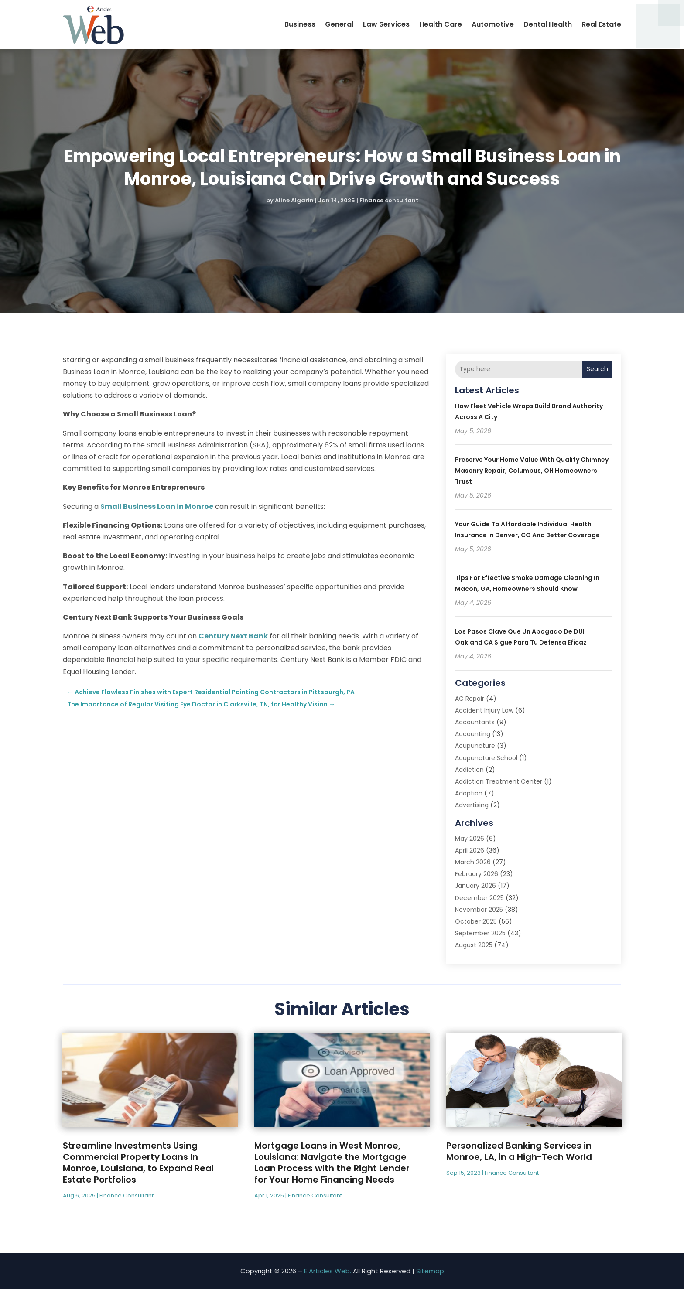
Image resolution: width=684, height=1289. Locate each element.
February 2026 (476, 874)
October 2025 (476, 921)
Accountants (475, 722)
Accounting (472, 734)
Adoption (468, 793)
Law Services (386, 24)
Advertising (472, 805)
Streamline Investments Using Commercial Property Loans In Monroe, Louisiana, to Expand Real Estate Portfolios (138, 1162)
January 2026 (475, 885)
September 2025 (480, 933)
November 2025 (479, 909)
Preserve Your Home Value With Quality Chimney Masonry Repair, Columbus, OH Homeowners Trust (532, 470)
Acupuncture (475, 745)
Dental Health (547, 24)
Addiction (469, 769)
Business (299, 24)
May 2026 (469, 838)
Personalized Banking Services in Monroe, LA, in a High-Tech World (519, 1151)
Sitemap (430, 1270)
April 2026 (469, 850)
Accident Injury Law (484, 710)
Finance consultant (388, 200)
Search (597, 369)
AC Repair (469, 698)
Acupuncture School (486, 758)
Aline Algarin (294, 200)
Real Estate (601, 24)
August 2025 (473, 945)
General (339, 24)
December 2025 (479, 897)
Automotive (493, 24)
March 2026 (473, 862)
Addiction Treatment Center (498, 781)
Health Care (440, 24)
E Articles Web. (327, 1270)
